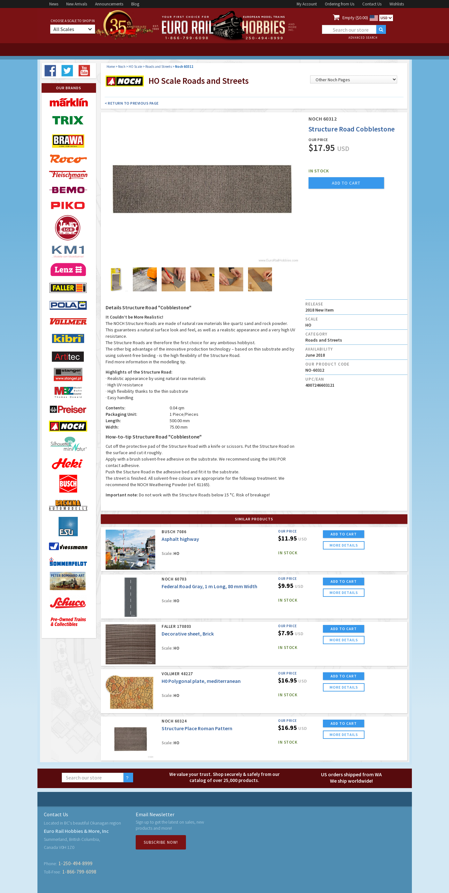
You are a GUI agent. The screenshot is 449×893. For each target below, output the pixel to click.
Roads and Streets (158, 66)
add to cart (346, 183)
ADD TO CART (344, 534)
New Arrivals (76, 4)
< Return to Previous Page (132, 103)
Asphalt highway (180, 539)
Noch (121, 66)
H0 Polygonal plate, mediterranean (201, 681)
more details (344, 545)
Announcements (109, 4)
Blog (135, 4)
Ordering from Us (339, 4)
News (53, 4)
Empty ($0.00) (355, 17)
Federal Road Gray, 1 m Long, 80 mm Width (209, 586)
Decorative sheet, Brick (188, 633)
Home (111, 66)
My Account (307, 4)
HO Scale (135, 66)
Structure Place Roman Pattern (197, 728)
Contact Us (371, 4)
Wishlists (396, 4)
